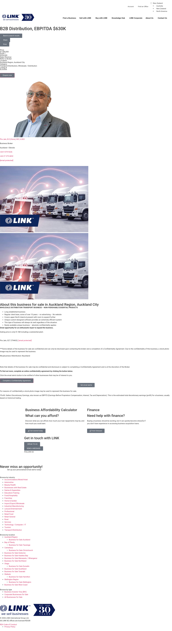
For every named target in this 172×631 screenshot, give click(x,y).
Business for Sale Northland (15, 561)
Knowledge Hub (118, 18)
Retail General (9, 517)
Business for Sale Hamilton (19, 577)
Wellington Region (11, 579)
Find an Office (143, 6)
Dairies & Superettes (12, 490)
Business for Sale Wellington (20, 582)
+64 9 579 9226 (6, 152)
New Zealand (158, 3)
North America (161, 11)
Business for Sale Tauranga (19, 545)
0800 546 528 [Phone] (118, 6)
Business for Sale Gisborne (15, 553)
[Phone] (112, 7)
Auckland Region (11, 537)
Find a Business (69, 18)
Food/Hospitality (11, 495)
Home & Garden (10, 501)
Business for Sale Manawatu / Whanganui (20, 558)
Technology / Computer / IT (15, 525)
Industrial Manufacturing (14, 506)
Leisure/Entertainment (13, 509)
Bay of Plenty (9, 542)
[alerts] (3, 471)
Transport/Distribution (13, 530)
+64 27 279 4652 (6, 156)
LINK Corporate (135, 18)
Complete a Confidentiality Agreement (17, 381)
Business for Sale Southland (15, 569)
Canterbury (8, 548)
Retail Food (8, 514)
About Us (149, 18)
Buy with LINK (101, 18)
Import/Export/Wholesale (14, 503)
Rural (6, 519)
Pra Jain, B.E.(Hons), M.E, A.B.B (12, 139)
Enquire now (7, 75)
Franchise (8, 498)
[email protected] (25, 340)
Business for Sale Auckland (19, 540)
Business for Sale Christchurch (21, 550)
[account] (126, 7)
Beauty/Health (10, 485)
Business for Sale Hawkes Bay (16, 556)
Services (7, 522)
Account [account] (131, 6)
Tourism (7, 527)
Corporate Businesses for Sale (16, 594)
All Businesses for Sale (13, 597)
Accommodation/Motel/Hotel (16, 480)
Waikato (7, 574)
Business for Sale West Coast (15, 585)
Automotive (8, 482)
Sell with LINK (85, 18)
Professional (9, 511)
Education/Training (11, 493)
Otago (6, 564)
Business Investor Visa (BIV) (15, 592)
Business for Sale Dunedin (19, 566)
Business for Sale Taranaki (14, 571)
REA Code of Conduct (8, 624)
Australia (159, 6)
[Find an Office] (136, 7)
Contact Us (162, 18)
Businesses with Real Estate (15, 488)
